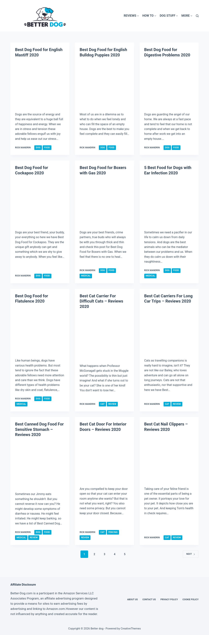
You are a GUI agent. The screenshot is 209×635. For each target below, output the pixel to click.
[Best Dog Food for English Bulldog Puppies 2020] (104, 84)
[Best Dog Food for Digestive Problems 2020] (169, 84)
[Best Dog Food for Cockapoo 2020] (39, 202)
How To (149, 16)
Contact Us (149, 599)
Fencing (113, 532)
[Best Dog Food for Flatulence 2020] (39, 331)
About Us (132, 599)
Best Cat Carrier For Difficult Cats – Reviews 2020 (101, 301)
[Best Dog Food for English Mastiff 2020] (39, 84)
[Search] (197, 15)
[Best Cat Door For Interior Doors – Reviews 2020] (104, 459)
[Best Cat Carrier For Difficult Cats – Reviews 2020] (104, 336)
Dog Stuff (169, 16)
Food (47, 147)
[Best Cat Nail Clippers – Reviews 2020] (169, 459)
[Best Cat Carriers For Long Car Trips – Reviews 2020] (169, 331)
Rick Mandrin (23, 147)
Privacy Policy (169, 599)
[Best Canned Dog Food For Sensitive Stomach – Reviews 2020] (39, 464)
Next (190, 554)
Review (112, 404)
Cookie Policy (190, 599)
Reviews (131, 16)
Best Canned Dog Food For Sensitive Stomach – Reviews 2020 (39, 429)
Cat (102, 404)
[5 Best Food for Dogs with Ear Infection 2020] (169, 202)
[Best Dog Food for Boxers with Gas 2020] (104, 202)
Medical (85, 275)
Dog (38, 147)
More (186, 16)
